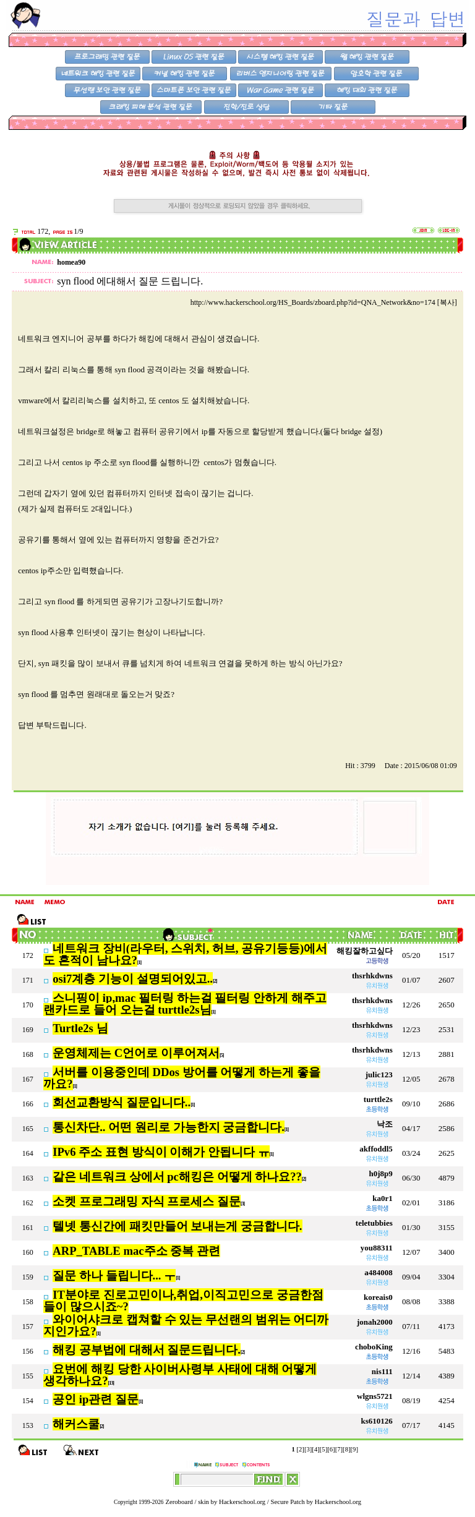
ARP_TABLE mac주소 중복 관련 (136, 1250)
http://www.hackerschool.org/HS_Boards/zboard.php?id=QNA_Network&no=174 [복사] (323, 302)
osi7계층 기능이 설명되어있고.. (133, 978)
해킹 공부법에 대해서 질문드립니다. (147, 1349)
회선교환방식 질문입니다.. (121, 1102)
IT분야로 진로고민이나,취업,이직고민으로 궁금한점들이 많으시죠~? (183, 1300)
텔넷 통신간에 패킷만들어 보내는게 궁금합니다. (177, 1226)
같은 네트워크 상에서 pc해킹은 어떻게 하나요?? (177, 1176)
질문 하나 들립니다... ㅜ (114, 1275)
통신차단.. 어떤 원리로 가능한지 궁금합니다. (169, 1127)
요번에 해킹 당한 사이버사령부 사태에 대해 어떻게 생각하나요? (180, 1374)
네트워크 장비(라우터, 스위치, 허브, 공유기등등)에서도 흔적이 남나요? (185, 954)
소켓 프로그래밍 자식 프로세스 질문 (147, 1201)
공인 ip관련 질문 (96, 1399)
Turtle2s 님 (80, 1028)
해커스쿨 (76, 1423)
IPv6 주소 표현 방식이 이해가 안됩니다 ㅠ (161, 1151)
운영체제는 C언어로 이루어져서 (136, 1052)
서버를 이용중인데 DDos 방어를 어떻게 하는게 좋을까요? (181, 1078)
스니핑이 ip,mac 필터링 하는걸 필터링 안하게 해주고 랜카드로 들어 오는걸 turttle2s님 (184, 1003)
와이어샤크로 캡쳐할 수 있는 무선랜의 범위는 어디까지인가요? (185, 1325)
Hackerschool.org (242, 1501)
